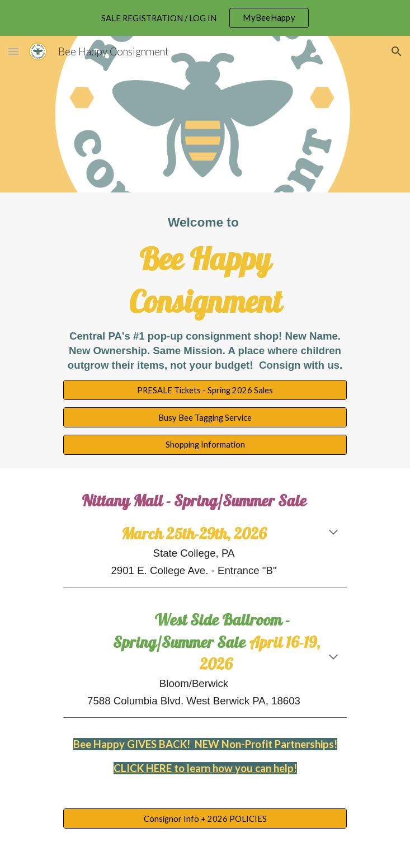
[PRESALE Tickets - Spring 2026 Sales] (205, 390)
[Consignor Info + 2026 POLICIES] (205, 818)
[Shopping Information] (205, 445)
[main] (205, 293)
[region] (205, 18)
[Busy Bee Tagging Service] (205, 417)
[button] (13, 51)
